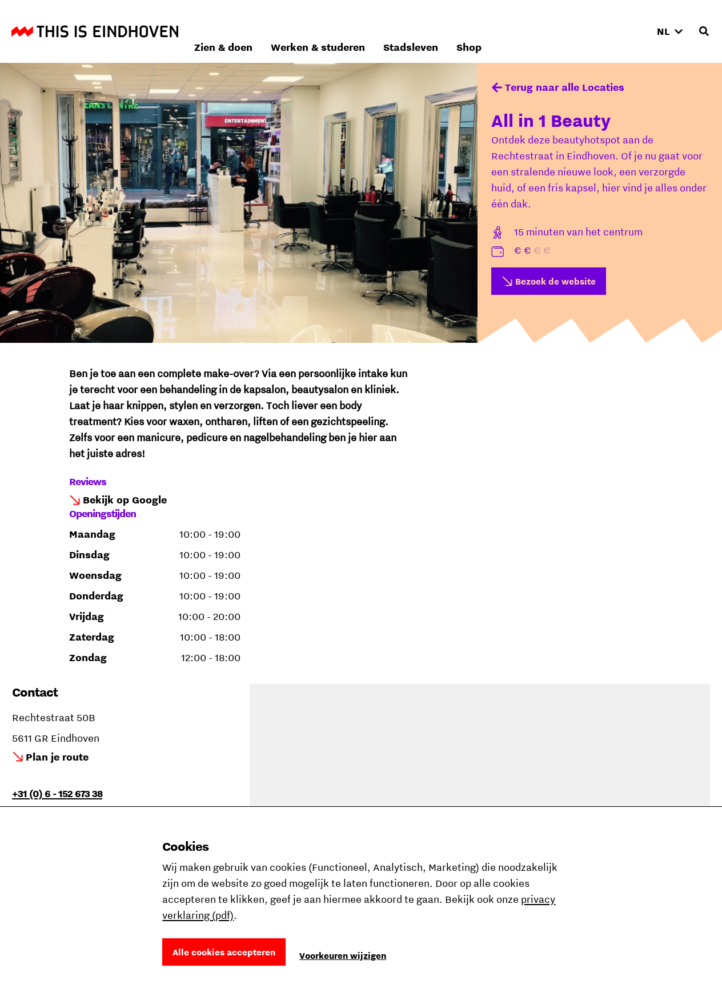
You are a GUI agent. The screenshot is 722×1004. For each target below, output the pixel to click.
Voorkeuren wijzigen (342, 955)
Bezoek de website (555, 281)
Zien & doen (376, 31)
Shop (621, 31)
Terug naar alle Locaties (564, 87)
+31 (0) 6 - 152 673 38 (57, 793)
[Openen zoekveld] (703, 31)
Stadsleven (563, 31)
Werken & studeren (470, 31)
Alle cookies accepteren (224, 952)
